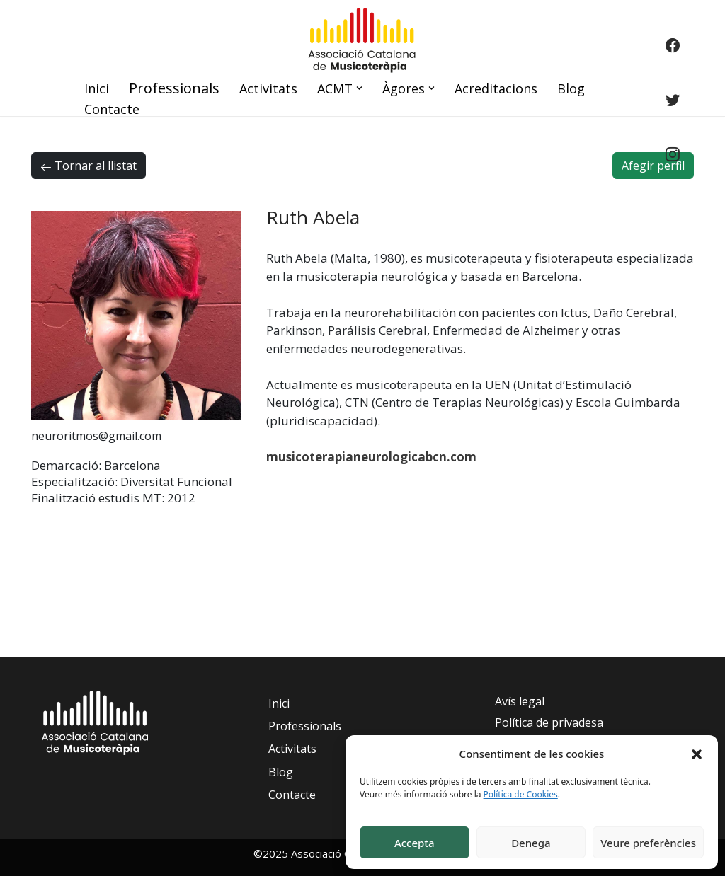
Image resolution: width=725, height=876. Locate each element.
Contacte (111, 108)
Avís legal (519, 701)
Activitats (268, 88)
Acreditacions (496, 88)
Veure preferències (648, 843)
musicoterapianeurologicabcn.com (371, 457)
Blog (571, 88)
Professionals (174, 88)
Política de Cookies (521, 794)
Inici (96, 88)
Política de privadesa (549, 722)
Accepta (414, 843)
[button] (697, 754)
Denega (530, 843)
